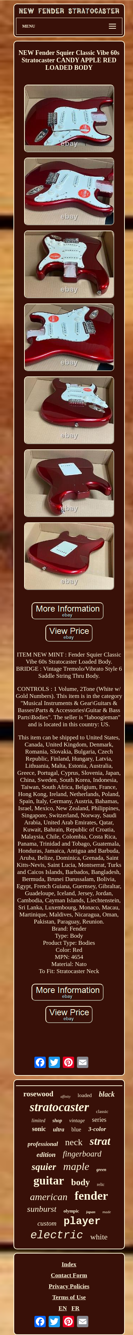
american (48, 1196)
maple (76, 1166)
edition (46, 1154)
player (81, 1221)
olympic (71, 1211)
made (106, 1212)
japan (90, 1212)
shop (57, 1120)
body (80, 1182)
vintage (77, 1120)
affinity (66, 1096)
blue (76, 1129)
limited (38, 1120)
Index (69, 1264)
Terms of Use (69, 1297)
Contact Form (69, 1275)
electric (57, 1235)
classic (102, 1111)
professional (43, 1144)
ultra (58, 1129)
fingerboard (82, 1153)
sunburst (41, 1209)
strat (100, 1141)
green (101, 1169)
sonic (39, 1128)
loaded (85, 1095)
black (107, 1094)
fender (91, 1195)
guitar (48, 1180)
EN (63, 1308)
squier (44, 1166)
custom (46, 1223)
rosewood (38, 1094)
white (98, 1236)
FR (75, 1308)
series (99, 1119)
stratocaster (59, 1107)
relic (100, 1184)
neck (74, 1142)
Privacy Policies (69, 1286)
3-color (97, 1129)
